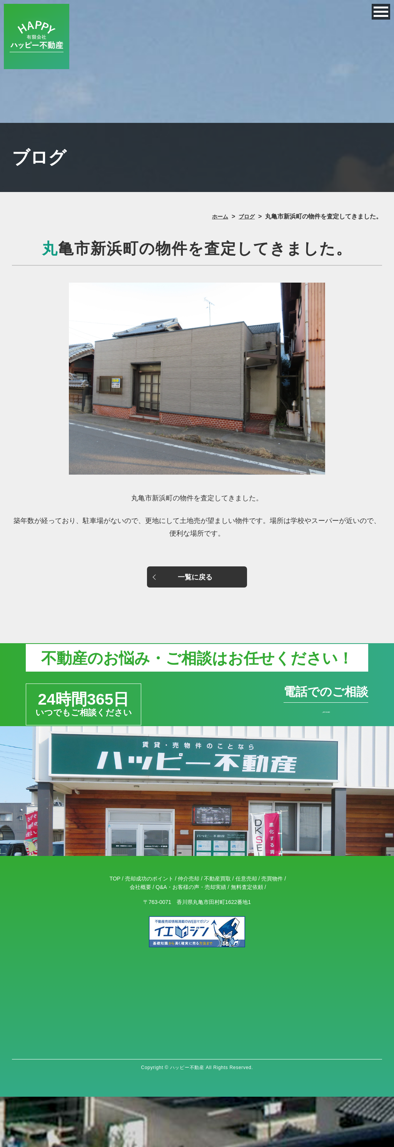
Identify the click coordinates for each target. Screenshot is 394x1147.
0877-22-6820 (281, 743)
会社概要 (140, 937)
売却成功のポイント (149, 929)
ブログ (245, 216)
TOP (115, 929)
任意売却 (246, 929)
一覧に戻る (197, 579)
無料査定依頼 (247, 937)
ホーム (216, 216)
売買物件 (272, 929)
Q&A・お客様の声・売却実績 (190, 937)
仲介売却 (188, 929)
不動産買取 (217, 929)
